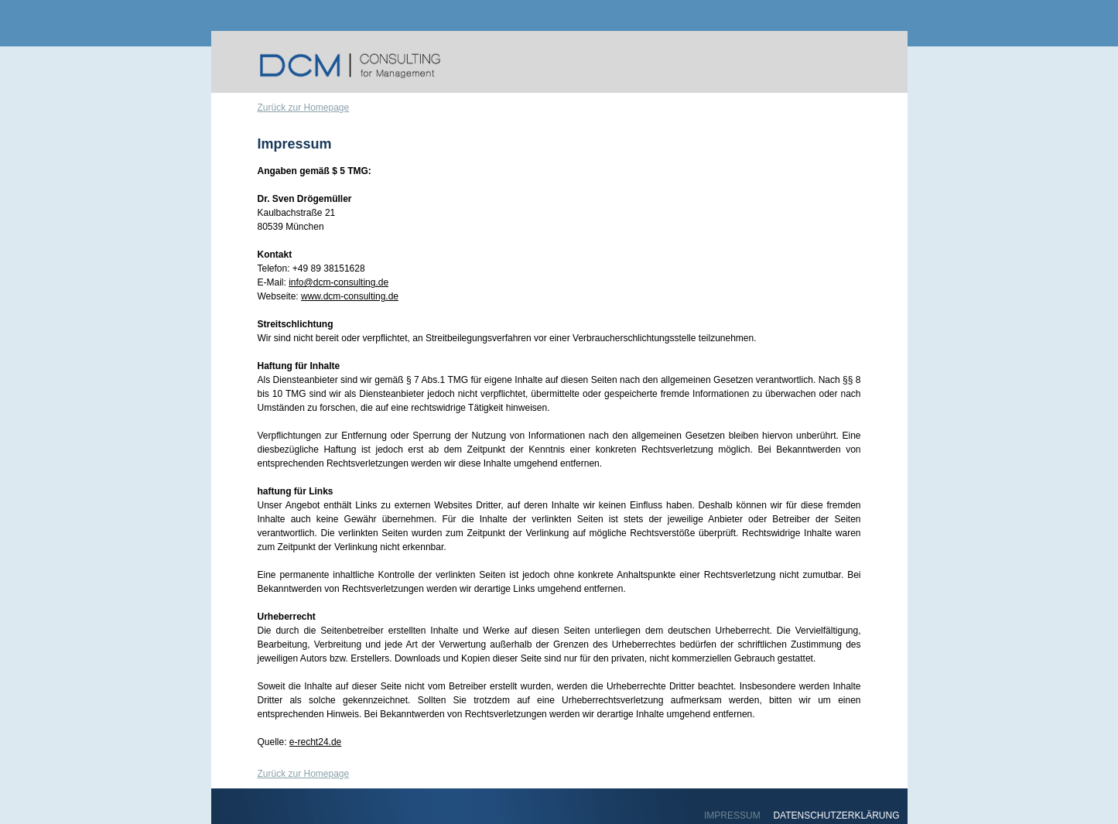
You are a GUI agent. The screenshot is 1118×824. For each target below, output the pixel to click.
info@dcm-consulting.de (338, 282)
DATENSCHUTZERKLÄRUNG (836, 815)
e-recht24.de (315, 742)
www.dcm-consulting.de (349, 296)
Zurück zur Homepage (304, 107)
